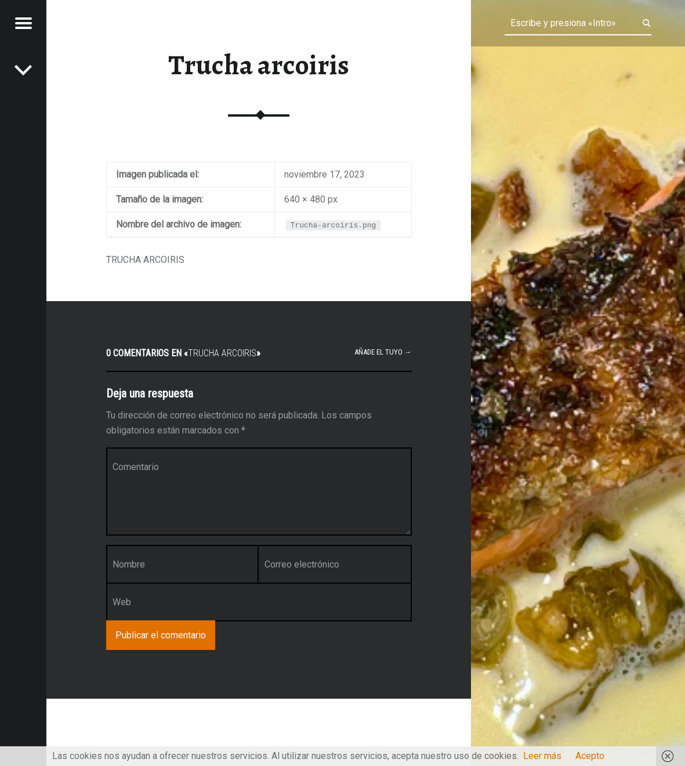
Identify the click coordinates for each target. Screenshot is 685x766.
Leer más (542, 755)
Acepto (589, 755)
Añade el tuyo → (383, 352)
